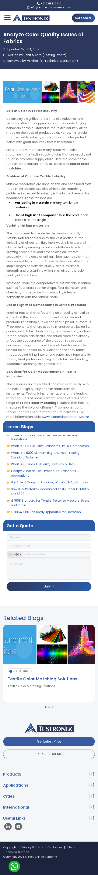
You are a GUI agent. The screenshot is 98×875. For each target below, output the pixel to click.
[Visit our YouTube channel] (18, 827)
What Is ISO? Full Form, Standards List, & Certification (50, 447)
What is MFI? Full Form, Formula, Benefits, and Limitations (44, 438)
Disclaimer (55, 847)
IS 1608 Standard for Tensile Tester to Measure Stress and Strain (50, 504)
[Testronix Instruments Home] (31, 18)
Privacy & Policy (32, 847)
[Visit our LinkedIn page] (9, 827)
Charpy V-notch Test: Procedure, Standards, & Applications (45, 474)
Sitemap (72, 847)
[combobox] (14, 554)
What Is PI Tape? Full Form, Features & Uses (43, 465)
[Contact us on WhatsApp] (14, 867)
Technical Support (16, 852)
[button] (45, 707)
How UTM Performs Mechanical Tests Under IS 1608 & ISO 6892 (50, 492)
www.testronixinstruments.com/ (65, 417)
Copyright (10, 847)
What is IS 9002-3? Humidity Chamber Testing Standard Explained (45, 456)
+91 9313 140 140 (49, 754)
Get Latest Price (49, 741)
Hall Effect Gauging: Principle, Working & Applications (50, 484)
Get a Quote (83, 18)
